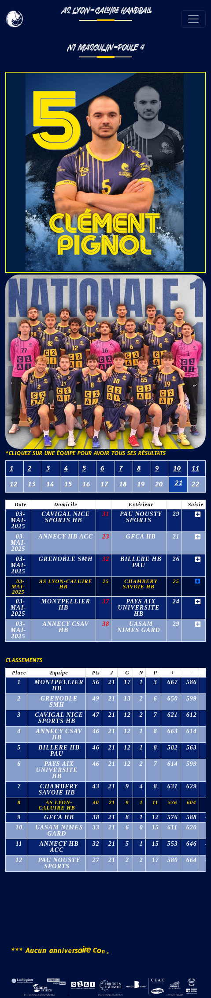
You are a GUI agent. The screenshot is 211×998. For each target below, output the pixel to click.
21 (178, 483)
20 (159, 484)
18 (122, 484)
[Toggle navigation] (193, 19)
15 (68, 484)
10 (177, 468)
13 (31, 484)
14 (50, 484)
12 (13, 484)
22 (195, 484)
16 (86, 484)
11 (195, 468)
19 (140, 484)
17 (104, 484)
